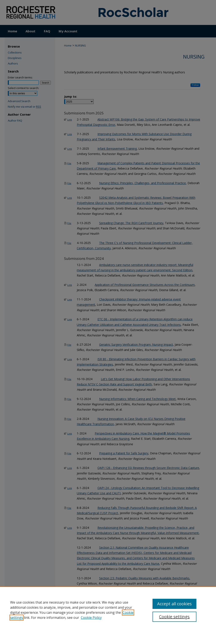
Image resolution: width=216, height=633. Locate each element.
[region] (108, 609)
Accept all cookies (174, 604)
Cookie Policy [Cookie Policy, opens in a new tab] (91, 617)
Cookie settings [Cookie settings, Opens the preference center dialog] (174, 616)
